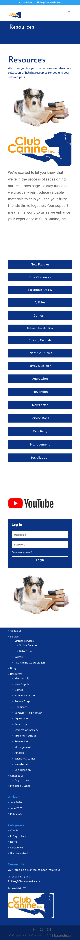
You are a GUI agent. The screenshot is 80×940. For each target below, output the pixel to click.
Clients (14, 830)
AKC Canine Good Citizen (30, 662)
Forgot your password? (22, 552)
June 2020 (16, 808)
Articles (40, 302)
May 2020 (16, 813)
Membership (22, 678)
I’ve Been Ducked (20, 785)
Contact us (17, 775)
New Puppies (40, 264)
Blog (13, 668)
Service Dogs (40, 418)
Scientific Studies (40, 353)
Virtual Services (24, 640)
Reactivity (40, 431)
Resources (16, 673)
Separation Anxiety (40, 289)
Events (19, 656)
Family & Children (40, 366)
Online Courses (28, 645)
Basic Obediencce (40, 277)
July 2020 (16, 802)
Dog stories (22, 780)
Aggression (40, 378)
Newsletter (40, 405)
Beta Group (26, 651)
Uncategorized (19, 853)
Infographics (18, 836)
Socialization (40, 457)
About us (15, 630)
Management (40, 444)
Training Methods (40, 340)
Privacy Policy (62, 935)
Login (40, 560)
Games (38, 315)
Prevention (40, 392)
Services (15, 636)
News (13, 841)
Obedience (21, 707)
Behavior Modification (40, 328)
